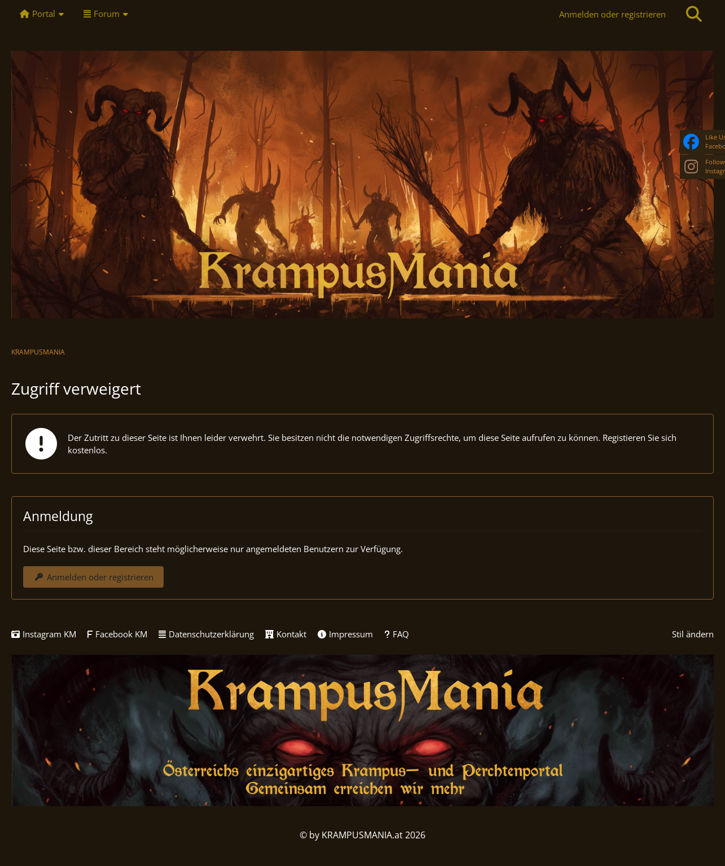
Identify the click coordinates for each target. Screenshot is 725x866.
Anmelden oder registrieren (612, 14)
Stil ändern (693, 634)
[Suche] (694, 14)
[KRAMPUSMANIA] (362, 184)
